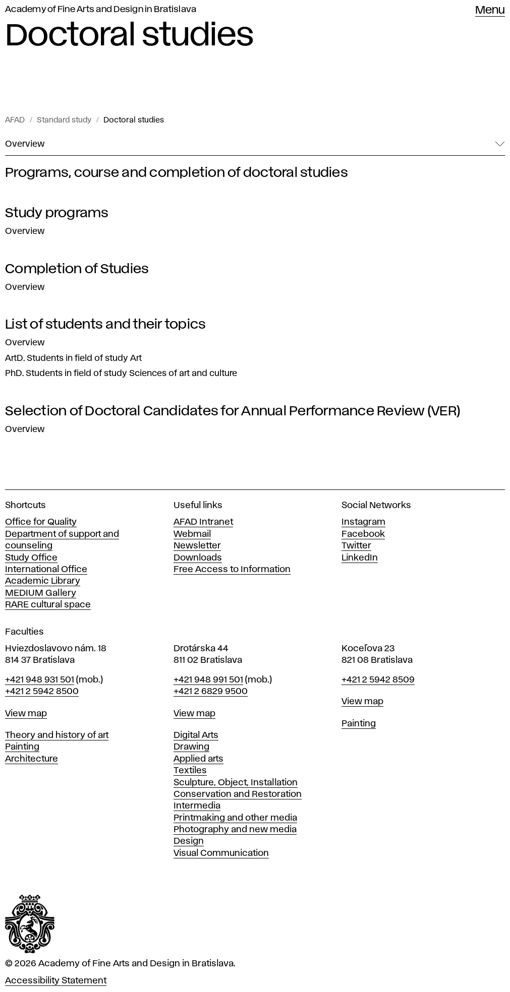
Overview (25, 231)
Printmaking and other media (235, 818)
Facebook (363, 534)
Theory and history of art (56, 735)
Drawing (191, 747)
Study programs (57, 213)
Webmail (192, 534)
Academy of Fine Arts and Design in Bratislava (100, 10)
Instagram (363, 522)
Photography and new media (235, 830)
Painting (22, 747)
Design (189, 841)
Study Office (31, 558)
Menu (490, 11)
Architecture (31, 759)
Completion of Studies (77, 269)
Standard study (64, 120)
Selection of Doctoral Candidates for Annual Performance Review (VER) (233, 411)
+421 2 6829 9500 (211, 692)
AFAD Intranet (203, 522)
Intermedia (197, 806)
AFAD (15, 120)
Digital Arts (196, 735)
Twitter (356, 546)
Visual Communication (221, 853)
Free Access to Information (232, 570)
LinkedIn (360, 558)
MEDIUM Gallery (40, 593)
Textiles (190, 771)
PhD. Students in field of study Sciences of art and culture (121, 373)
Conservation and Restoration (238, 794)
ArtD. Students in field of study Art (73, 358)
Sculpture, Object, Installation (236, 783)
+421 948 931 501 (39, 680)
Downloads (198, 558)
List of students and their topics (105, 325)
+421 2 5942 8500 (42, 692)
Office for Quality (41, 522)
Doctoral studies (133, 120)
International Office (46, 570)
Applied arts (198, 759)
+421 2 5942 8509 (378, 680)
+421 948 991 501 (208, 680)
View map (26, 714)
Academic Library (42, 581)
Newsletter (197, 546)
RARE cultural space (48, 605)
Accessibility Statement (55, 981)
